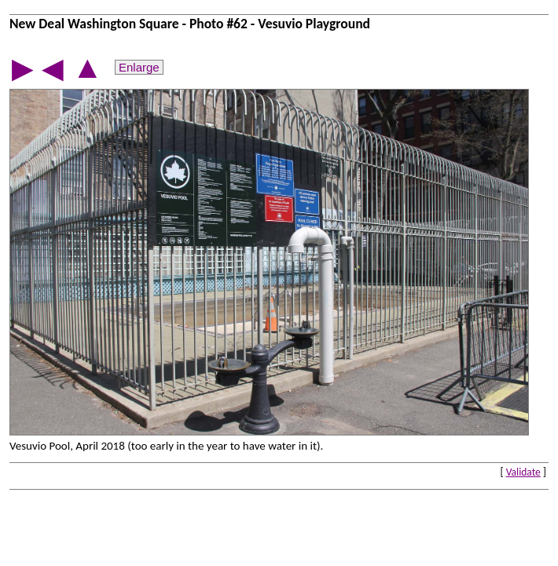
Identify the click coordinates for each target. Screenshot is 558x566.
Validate (523, 472)
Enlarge (139, 67)
